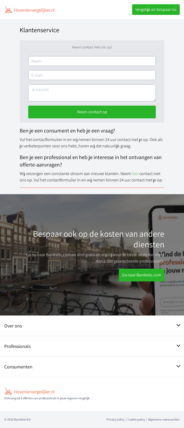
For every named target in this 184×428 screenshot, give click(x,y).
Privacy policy (115, 419)
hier (135, 173)
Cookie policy (136, 419)
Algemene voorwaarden (164, 419)
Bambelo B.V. (22, 419)
